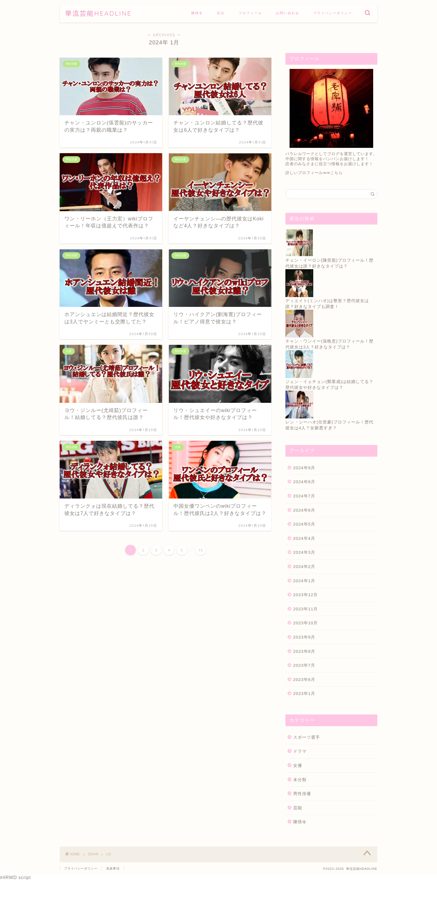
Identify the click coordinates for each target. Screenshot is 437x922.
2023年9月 (304, 637)
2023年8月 (304, 651)
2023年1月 (304, 693)
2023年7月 (304, 665)
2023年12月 (305, 594)
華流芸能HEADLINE (98, 13)
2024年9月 (304, 467)
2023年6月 (304, 679)
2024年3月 (304, 552)
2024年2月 (304, 566)
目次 (221, 13)
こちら (336, 173)
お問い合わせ (287, 13)
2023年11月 (305, 608)
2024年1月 (304, 580)
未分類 (300, 779)
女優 (297, 765)
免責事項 (113, 868)
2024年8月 (304, 481)
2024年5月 (304, 524)
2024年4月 (304, 538)
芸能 (297, 807)
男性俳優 (302, 793)
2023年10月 (305, 622)
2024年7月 (304, 496)
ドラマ (300, 751)
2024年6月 (304, 510)
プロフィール (250, 13)
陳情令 (197, 13)
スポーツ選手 (306, 737)
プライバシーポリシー (332, 13)
